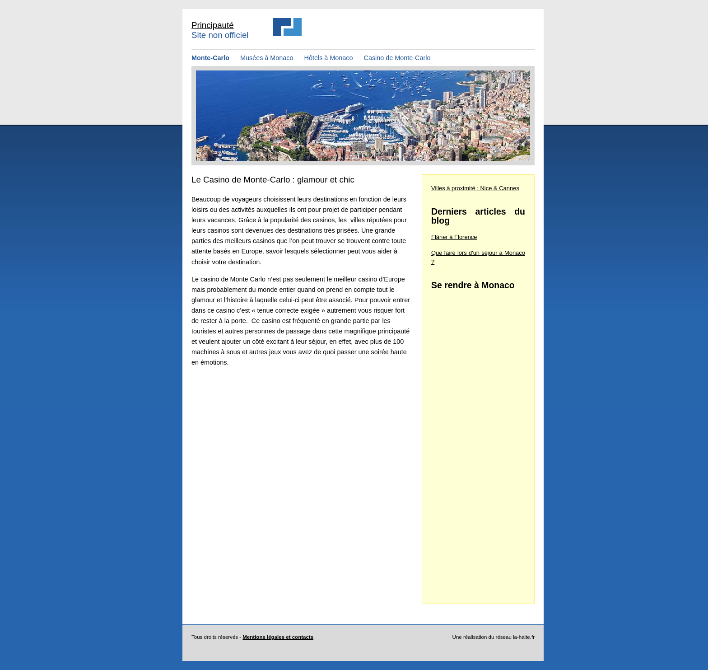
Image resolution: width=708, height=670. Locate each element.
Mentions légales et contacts (277, 637)
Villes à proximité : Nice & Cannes (475, 188)
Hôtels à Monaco (329, 57)
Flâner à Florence (454, 237)
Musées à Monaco (267, 57)
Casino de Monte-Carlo (397, 57)
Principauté (212, 25)
